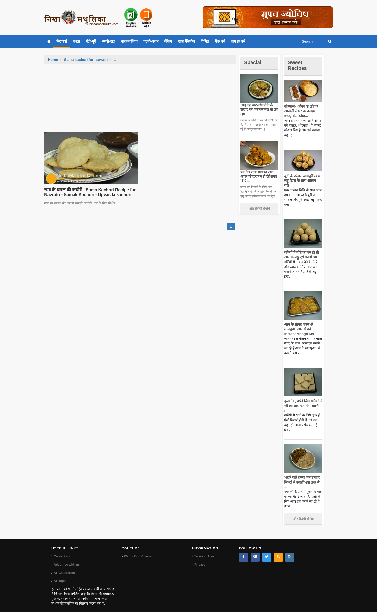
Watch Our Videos (137, 552)
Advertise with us (67, 560)
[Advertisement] (140, 100)
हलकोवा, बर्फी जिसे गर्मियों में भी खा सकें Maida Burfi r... (302, 405)
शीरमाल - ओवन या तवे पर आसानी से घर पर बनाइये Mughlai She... (300, 111)
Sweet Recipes (298, 65)
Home (53, 59)
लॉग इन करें (238, 41)
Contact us (62, 552)
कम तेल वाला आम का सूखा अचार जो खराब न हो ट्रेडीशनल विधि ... (258, 176)
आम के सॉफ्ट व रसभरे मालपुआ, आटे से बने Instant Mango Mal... (300, 329)
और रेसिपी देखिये (259, 208)
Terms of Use (204, 552)
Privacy (199, 560)
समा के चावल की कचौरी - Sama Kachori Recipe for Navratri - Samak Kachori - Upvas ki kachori (89, 192)
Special (253, 62)
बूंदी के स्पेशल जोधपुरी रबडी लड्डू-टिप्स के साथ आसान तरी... (302, 180)
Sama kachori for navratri (85, 59)
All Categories (64, 568)
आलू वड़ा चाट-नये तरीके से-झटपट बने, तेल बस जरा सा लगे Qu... (258, 109)
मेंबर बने (220, 41)
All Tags (60, 576)
